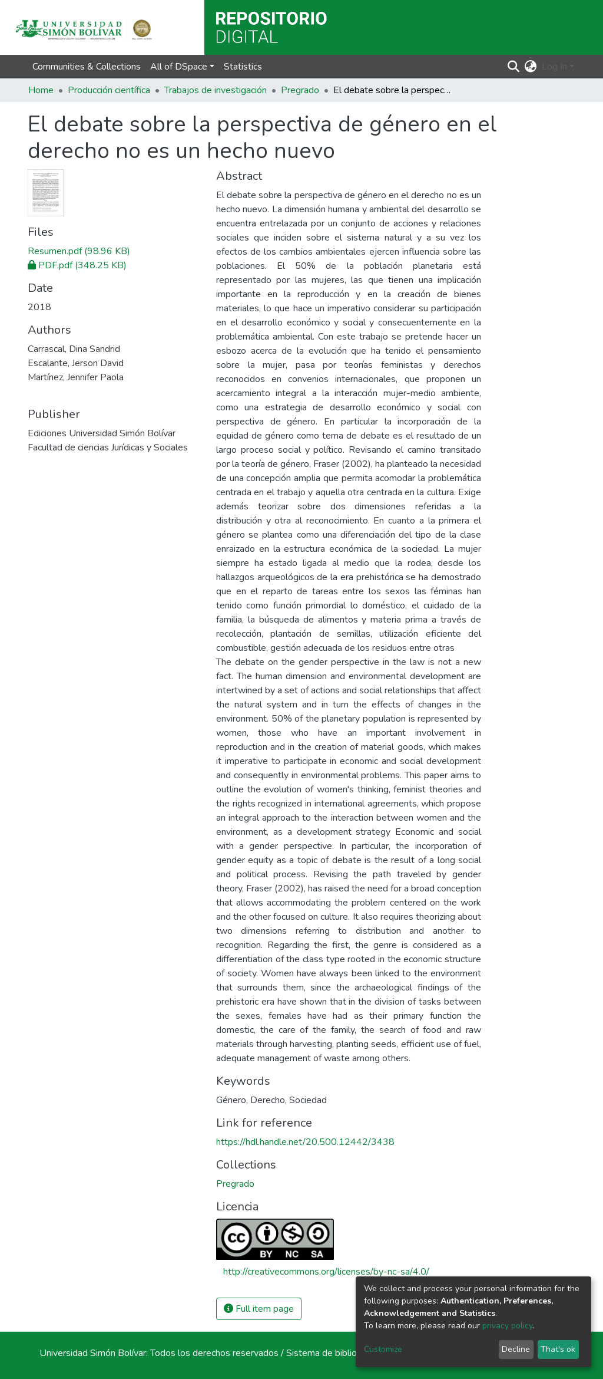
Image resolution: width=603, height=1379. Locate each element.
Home (41, 90)
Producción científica (109, 90)
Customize (383, 1349)
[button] (531, 67)
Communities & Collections (86, 66)
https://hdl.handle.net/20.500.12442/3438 (305, 1142)
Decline (516, 1349)
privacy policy (507, 1325)
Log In (554, 66)
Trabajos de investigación (215, 90)
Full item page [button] (259, 1308)
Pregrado (300, 90)
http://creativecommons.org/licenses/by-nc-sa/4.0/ (326, 1271)
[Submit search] (513, 67)
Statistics (243, 66)
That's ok (558, 1349)
